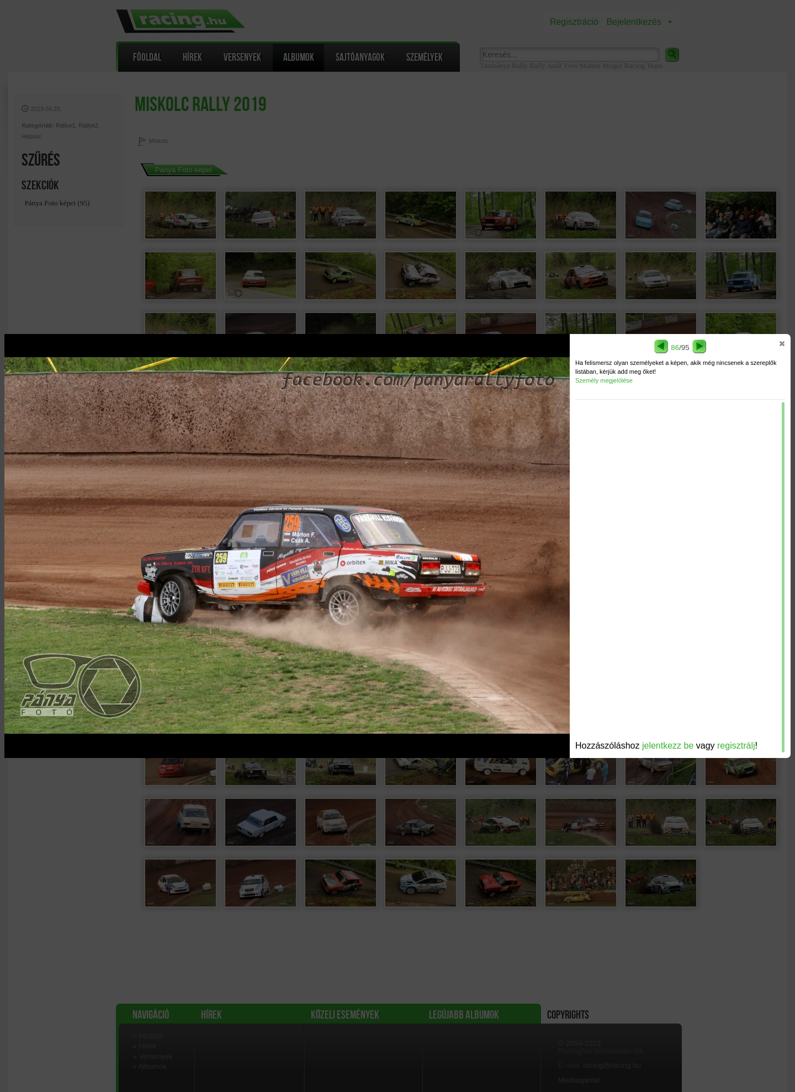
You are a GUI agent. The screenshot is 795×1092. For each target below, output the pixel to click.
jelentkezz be (667, 745)
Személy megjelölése (604, 380)
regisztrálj (736, 745)
